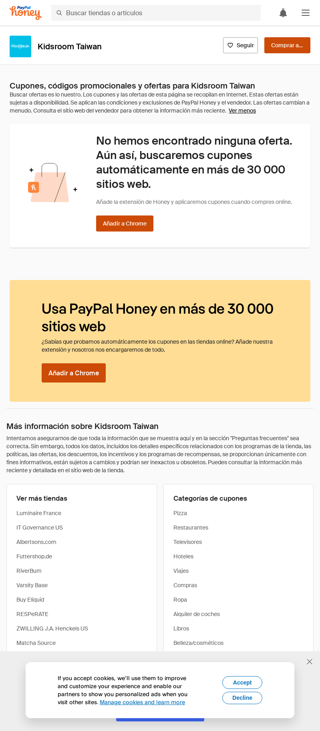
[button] (305, 13)
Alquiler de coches (196, 614)
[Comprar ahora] (287, 45)
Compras (185, 585)
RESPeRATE (32, 614)
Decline (242, 698)
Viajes (181, 570)
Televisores (187, 542)
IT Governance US (39, 527)
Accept (242, 682)
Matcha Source (36, 642)
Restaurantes (190, 527)
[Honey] (26, 13)
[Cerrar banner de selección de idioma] (309, 662)
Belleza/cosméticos (198, 642)
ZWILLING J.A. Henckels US (52, 628)
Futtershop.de (34, 556)
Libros (181, 628)
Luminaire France (38, 513)
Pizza (180, 513)
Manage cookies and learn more (142, 702)
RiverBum (29, 570)
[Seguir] (240, 45)
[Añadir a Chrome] (124, 223)
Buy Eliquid (30, 599)
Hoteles (183, 556)
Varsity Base (32, 585)
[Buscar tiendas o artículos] (156, 13)
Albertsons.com (36, 542)
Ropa (180, 599)
